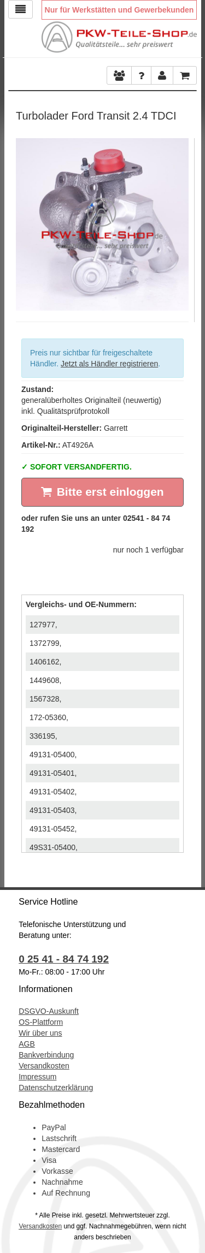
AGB (27, 1044)
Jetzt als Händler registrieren (109, 363)
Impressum (37, 1076)
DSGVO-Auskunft (49, 1011)
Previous (24, 221)
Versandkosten (44, 1065)
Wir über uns (40, 1033)
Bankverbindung (46, 1054)
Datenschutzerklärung (56, 1087)
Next (180, 221)
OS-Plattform (41, 1022)
